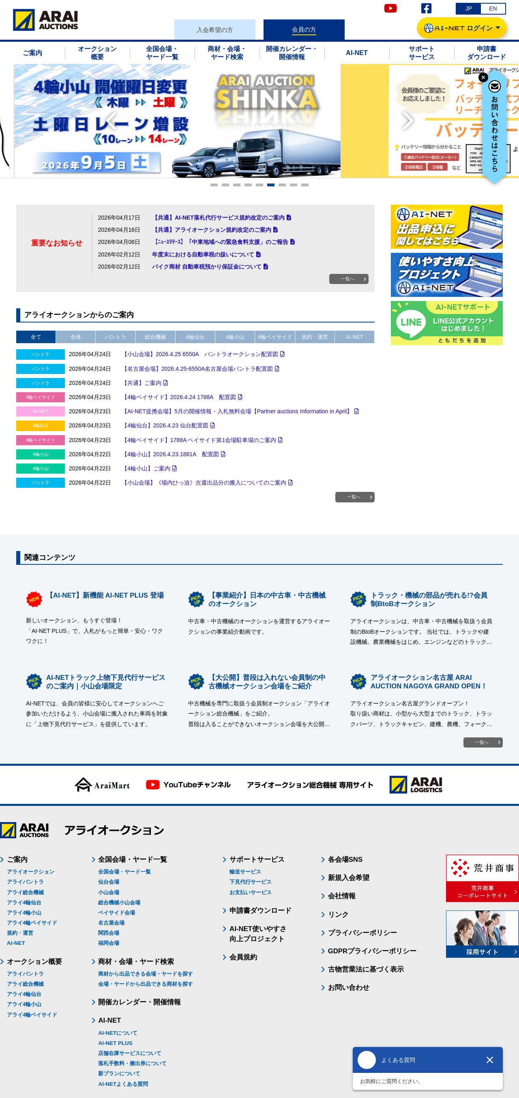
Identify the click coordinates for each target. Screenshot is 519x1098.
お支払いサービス (250, 892)
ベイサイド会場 (116, 913)
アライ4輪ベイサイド (32, 923)
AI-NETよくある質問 (123, 1084)
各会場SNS (345, 859)
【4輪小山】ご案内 (146, 468)
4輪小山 (235, 337)
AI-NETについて (117, 1033)
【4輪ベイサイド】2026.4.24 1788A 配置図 (179, 397)
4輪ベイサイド (274, 337)
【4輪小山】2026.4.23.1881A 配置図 (170, 454)
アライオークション (30, 872)
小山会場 (108, 892)
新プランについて (119, 1073)
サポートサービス (257, 859)
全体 (76, 337)
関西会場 (108, 933)
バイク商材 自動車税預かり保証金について (207, 266)
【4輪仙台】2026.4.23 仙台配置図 (165, 425)
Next (408, 120)
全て (36, 337)
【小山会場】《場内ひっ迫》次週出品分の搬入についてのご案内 (204, 482)
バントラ (115, 337)
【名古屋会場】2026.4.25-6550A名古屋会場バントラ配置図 (197, 368)
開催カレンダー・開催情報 (139, 1002)
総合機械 (155, 337)
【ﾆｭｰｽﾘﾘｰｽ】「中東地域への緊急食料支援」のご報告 (220, 242)
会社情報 (342, 896)
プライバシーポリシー (362, 933)
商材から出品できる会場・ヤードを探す (145, 974)
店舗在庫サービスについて (129, 1053)
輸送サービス (245, 872)
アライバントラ (25, 882)
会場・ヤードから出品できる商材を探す (145, 984)
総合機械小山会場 (119, 902)
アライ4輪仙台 (24, 902)
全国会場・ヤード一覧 (124, 872)
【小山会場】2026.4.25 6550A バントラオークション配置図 (200, 354)
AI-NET (354, 337)
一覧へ (347, 278)
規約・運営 (315, 337)
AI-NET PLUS (115, 1043)
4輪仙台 (195, 337)
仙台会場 (108, 882)
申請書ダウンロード (260, 910)
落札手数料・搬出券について (132, 1063)
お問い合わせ (348, 987)
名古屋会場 (111, 923)
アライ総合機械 (25, 892)
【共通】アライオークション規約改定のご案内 (211, 229)
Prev (110, 120)
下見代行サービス (250, 882)
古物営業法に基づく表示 (366, 969)
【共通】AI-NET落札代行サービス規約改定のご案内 (218, 217)
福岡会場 (108, 943)
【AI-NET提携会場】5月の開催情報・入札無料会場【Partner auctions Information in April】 (237, 411)
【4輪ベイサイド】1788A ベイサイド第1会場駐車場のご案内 (199, 440)
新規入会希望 (348, 878)
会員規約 (243, 957)
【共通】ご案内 (141, 383)
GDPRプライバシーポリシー (372, 951)
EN (493, 8)
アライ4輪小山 (24, 913)
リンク (338, 915)
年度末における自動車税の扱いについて (203, 254)
